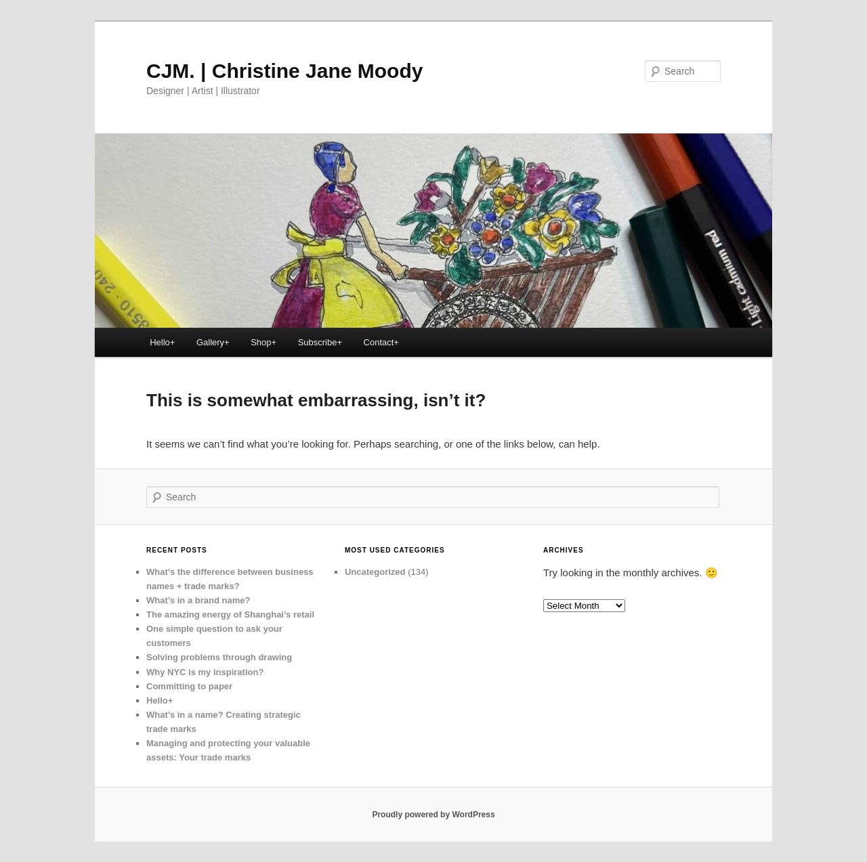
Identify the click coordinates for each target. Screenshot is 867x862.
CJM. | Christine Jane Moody (284, 71)
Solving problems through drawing (219, 657)
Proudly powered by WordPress (433, 814)
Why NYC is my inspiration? (204, 672)
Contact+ (381, 342)
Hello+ (162, 342)
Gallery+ (213, 342)
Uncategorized (375, 572)
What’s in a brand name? (198, 600)
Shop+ (263, 342)
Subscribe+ (320, 342)
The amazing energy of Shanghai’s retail (230, 614)
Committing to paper (189, 686)
